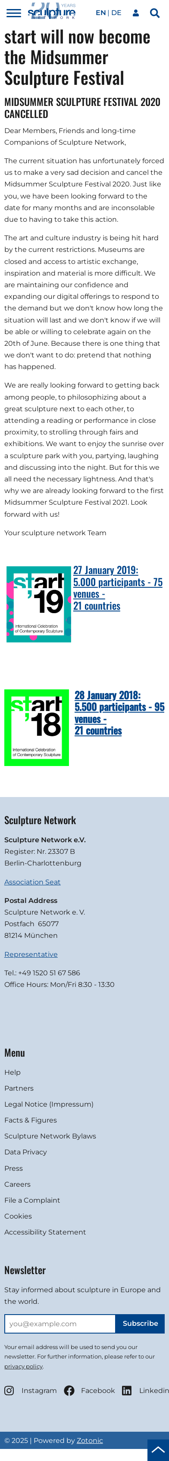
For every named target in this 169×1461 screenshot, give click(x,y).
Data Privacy (25, 1152)
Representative (31, 954)
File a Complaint (32, 1200)
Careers (17, 1184)
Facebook (89, 1390)
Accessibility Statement (45, 1232)
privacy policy (23, 1366)
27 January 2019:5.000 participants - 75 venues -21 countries (118, 587)
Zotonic (90, 1440)
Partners (19, 1088)
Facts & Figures (30, 1120)
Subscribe (140, 1323)
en (101, 13)
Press (13, 1168)
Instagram (30, 1390)
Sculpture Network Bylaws (50, 1136)
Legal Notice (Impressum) (49, 1104)
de (116, 13)
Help (12, 1072)
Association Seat (32, 882)
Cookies (18, 1216)
